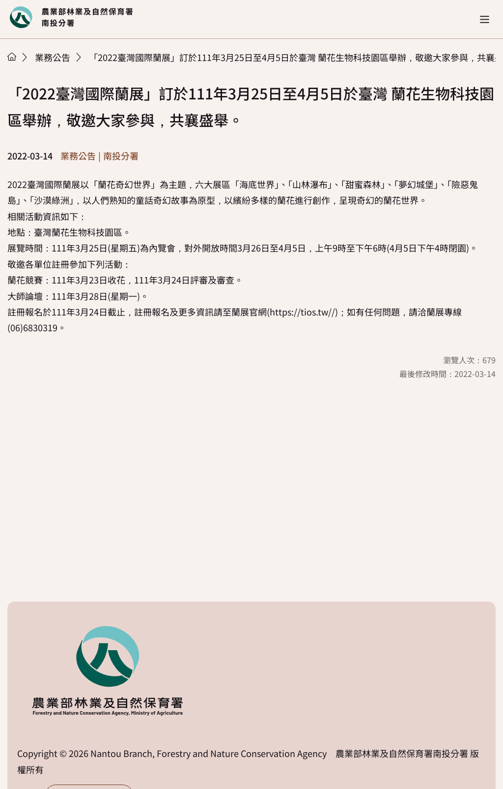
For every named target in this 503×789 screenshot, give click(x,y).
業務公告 (52, 57)
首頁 (11, 56)
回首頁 (71, 17)
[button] (484, 19)
